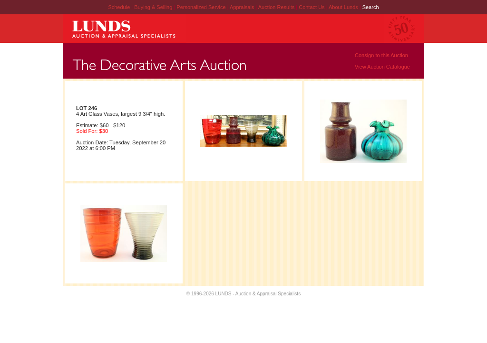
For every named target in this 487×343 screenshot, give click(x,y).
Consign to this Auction (381, 55)
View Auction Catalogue (382, 67)
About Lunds (344, 7)
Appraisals (242, 7)
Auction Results (277, 7)
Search (370, 7)
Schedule (119, 7)
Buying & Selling (154, 7)
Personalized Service (201, 7)
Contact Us (311, 7)
